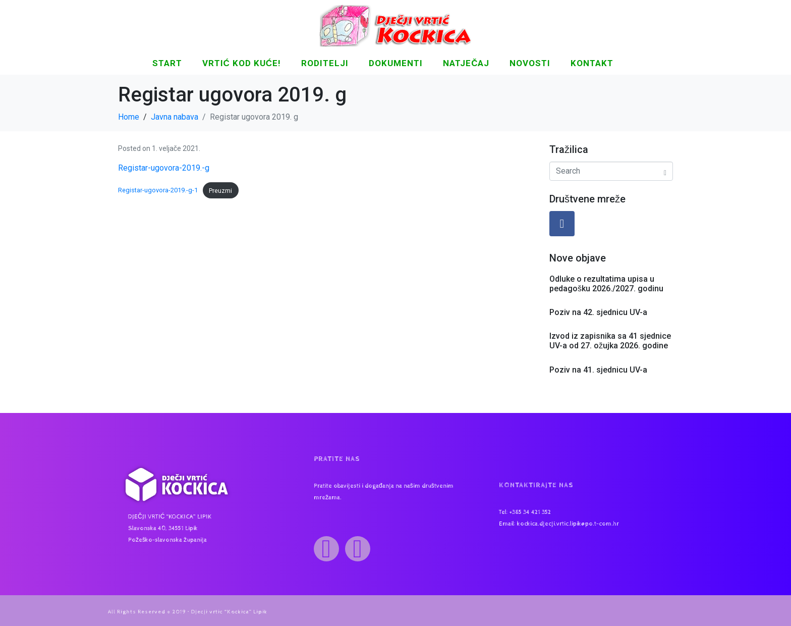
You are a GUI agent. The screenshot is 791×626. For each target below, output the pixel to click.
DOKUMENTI (396, 63)
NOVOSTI (530, 63)
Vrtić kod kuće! (241, 63)
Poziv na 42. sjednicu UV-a (598, 312)
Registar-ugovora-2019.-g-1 (158, 190)
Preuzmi (220, 190)
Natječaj (466, 63)
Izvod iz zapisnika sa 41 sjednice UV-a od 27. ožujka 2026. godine (610, 340)
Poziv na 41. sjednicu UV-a (598, 370)
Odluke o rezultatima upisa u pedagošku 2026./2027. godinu (606, 283)
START (167, 63)
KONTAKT (592, 63)
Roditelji (325, 63)
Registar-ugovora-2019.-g (163, 168)
